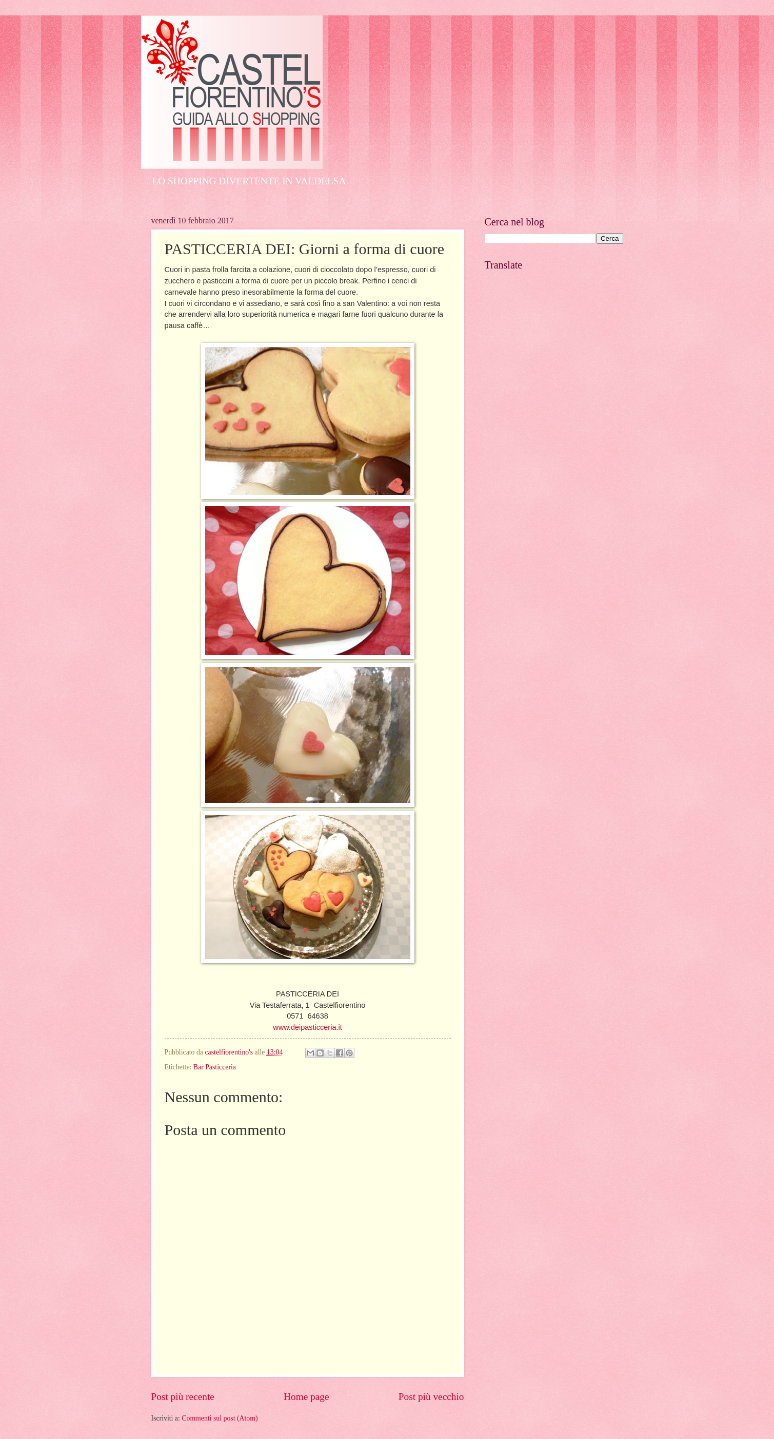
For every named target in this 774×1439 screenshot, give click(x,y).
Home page (306, 1396)
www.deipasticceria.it (307, 1027)
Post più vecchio (431, 1396)
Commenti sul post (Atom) (219, 1418)
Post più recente (182, 1396)
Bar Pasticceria (214, 1067)
